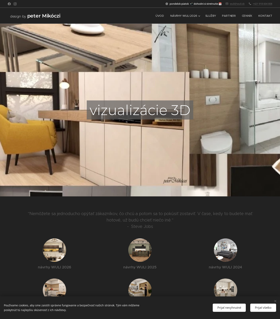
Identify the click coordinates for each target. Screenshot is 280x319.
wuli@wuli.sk (237, 3)
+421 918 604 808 (262, 3)
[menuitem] (161, 16)
